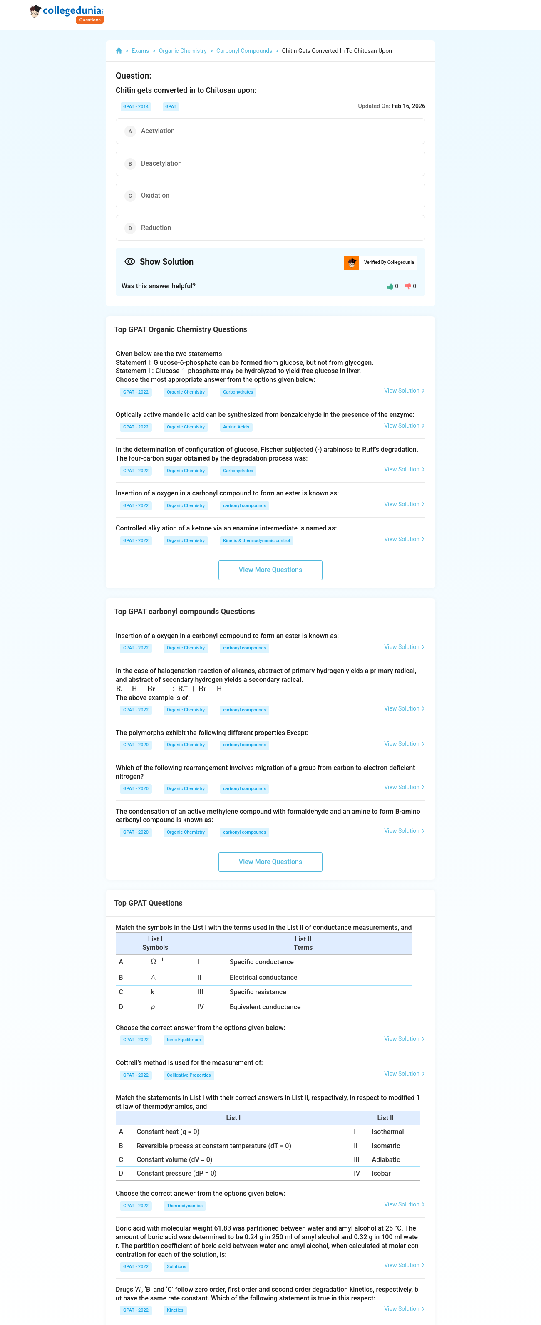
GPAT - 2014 (136, 106)
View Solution (404, 390)
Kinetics (175, 1310)
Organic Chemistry (186, 392)
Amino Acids (236, 427)
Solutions (176, 1266)
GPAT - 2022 (136, 392)
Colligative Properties (189, 1075)
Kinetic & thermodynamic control (256, 540)
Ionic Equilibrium (184, 1040)
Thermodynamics (185, 1206)
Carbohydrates (238, 392)
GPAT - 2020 (136, 745)
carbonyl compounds (244, 505)
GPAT (170, 106)
